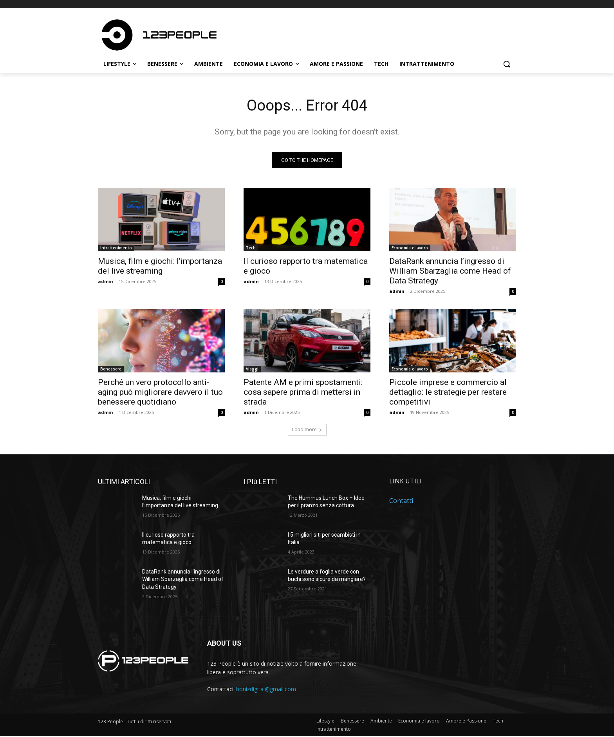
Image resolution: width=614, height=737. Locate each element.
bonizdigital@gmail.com (266, 690)
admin (105, 282)
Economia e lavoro (410, 248)
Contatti (401, 501)
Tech (251, 248)
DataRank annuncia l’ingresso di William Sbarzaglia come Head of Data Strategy (450, 271)
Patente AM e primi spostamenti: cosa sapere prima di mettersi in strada (303, 392)
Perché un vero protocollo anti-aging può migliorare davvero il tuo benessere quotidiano (160, 392)
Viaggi (252, 369)
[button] (506, 63)
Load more (307, 430)
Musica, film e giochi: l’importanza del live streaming (160, 266)
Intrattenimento (116, 248)
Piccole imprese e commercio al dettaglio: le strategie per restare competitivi (448, 392)
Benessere (110, 369)
